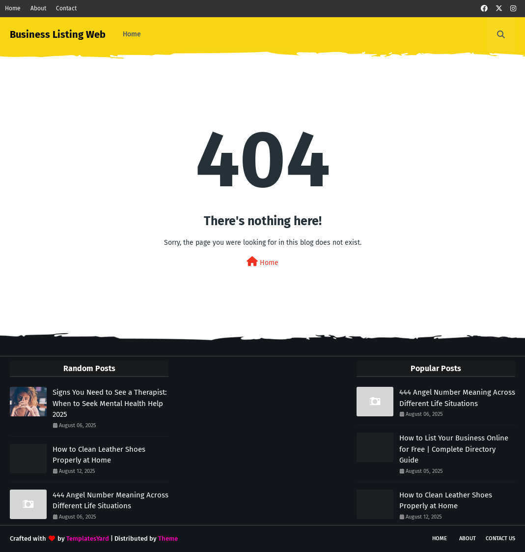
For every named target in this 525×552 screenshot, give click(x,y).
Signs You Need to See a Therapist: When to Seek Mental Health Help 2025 (110, 403)
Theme (168, 538)
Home (13, 8)
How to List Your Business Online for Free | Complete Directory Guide (453, 449)
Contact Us (500, 538)
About (38, 8)
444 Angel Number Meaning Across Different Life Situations (110, 501)
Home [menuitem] (132, 34)
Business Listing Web (58, 34)
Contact (66, 8)
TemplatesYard (87, 538)
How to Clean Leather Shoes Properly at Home (99, 455)
